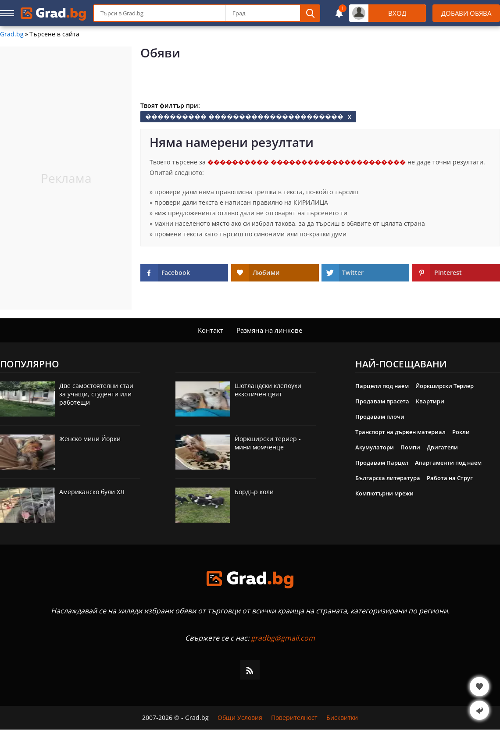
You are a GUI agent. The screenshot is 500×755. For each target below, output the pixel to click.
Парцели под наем (382, 386)
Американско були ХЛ (92, 492)
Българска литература (387, 478)
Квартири (430, 401)
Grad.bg (12, 34)
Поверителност (294, 718)
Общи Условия (240, 718)
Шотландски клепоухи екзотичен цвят (268, 389)
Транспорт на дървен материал (400, 432)
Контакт (210, 330)
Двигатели (442, 447)
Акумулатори (374, 447)
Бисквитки (342, 718)
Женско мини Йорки (90, 438)
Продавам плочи (379, 416)
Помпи (410, 447)
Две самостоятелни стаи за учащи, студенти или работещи (96, 393)
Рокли (461, 432)
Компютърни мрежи (384, 493)
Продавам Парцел (381, 463)
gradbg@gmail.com (283, 638)
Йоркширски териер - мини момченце (268, 442)
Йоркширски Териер (444, 386)
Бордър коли (254, 492)
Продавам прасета (382, 401)
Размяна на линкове (269, 330)
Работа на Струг (450, 478)
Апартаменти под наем (448, 463)
